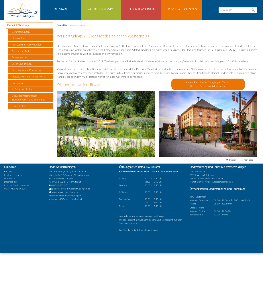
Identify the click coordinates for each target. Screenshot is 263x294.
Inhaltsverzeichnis (12, 216)
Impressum (9, 219)
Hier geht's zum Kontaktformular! (208, 127)
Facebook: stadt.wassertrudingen (65, 236)
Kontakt (8, 212)
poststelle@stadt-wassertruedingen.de (71, 230)
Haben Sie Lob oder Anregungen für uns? (208, 123)
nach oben (249, 201)
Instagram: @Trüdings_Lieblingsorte (66, 240)
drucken (232, 201)
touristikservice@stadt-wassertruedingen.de (211, 223)
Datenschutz (10, 223)
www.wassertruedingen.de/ (65, 233)
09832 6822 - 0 (58, 223)
